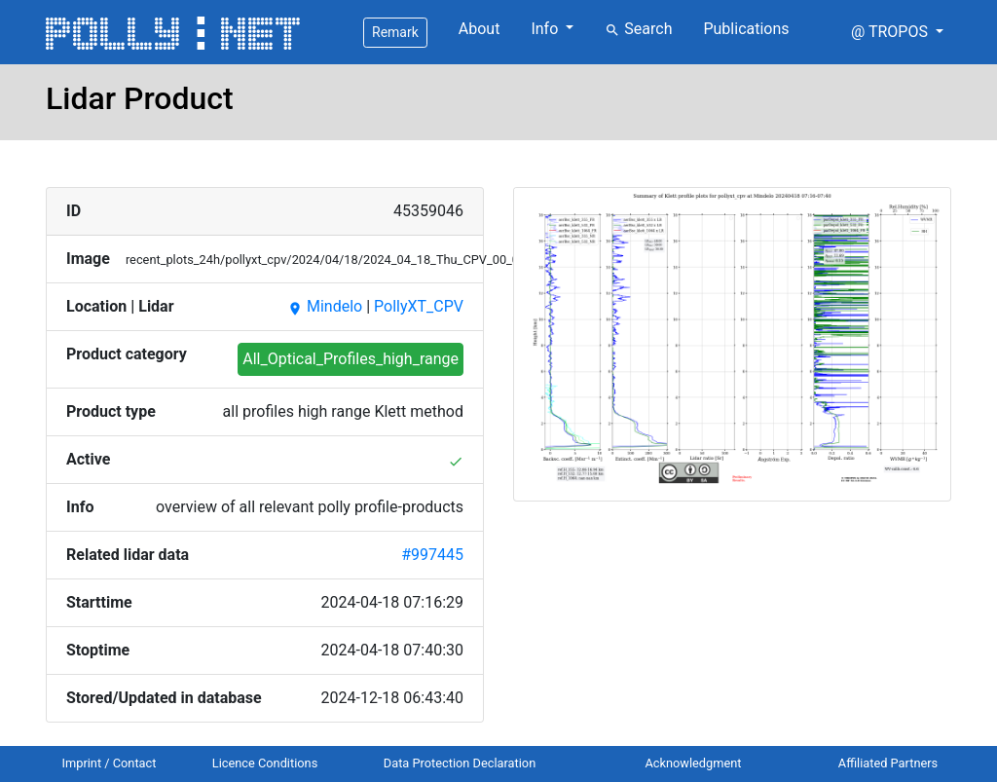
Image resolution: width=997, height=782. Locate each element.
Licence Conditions (265, 763)
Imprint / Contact (109, 763)
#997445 (432, 554)
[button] (897, 32)
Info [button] (546, 28)
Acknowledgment (693, 763)
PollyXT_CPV (418, 306)
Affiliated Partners (888, 763)
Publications (746, 28)
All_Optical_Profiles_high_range (350, 359)
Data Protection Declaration (459, 763)
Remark (395, 32)
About (479, 28)
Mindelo (324, 306)
